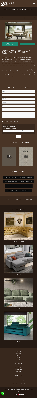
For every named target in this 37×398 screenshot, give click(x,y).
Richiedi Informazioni (9, 44)
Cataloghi (18, 355)
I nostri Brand (18, 357)
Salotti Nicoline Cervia (12, 190)
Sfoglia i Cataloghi (27, 44)
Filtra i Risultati (18, 18)
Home (9, 12)
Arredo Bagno (18, 371)
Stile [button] (8, 201)
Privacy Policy (16, 121)
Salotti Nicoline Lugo (11, 186)
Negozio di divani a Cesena (26, 177)
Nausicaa (27, 12)
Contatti (18, 359)
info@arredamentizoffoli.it (19, 384)
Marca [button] (8, 199)
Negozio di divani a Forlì (26, 181)
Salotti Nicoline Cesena (25, 186)
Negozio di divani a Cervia (11, 181)
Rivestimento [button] (28, 199)
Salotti (22, 12)
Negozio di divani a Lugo (10, 177)
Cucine (18, 365)
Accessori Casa (18, 369)
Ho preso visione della (11, 121)
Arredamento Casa (15, 12)
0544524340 (19, 382)
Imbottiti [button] (18, 199)
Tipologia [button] (18, 201)
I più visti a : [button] (29, 201)
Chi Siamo (18, 353)
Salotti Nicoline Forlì (25, 190)
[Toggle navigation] (34, 3)
